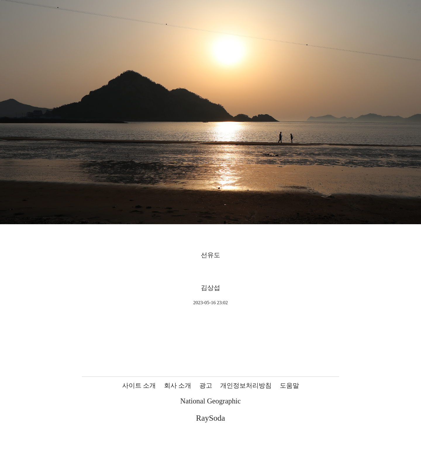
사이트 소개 (139, 385)
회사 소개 (177, 385)
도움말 (289, 385)
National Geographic (210, 401)
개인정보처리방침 (246, 385)
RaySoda (210, 417)
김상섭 (210, 287)
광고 (205, 385)
